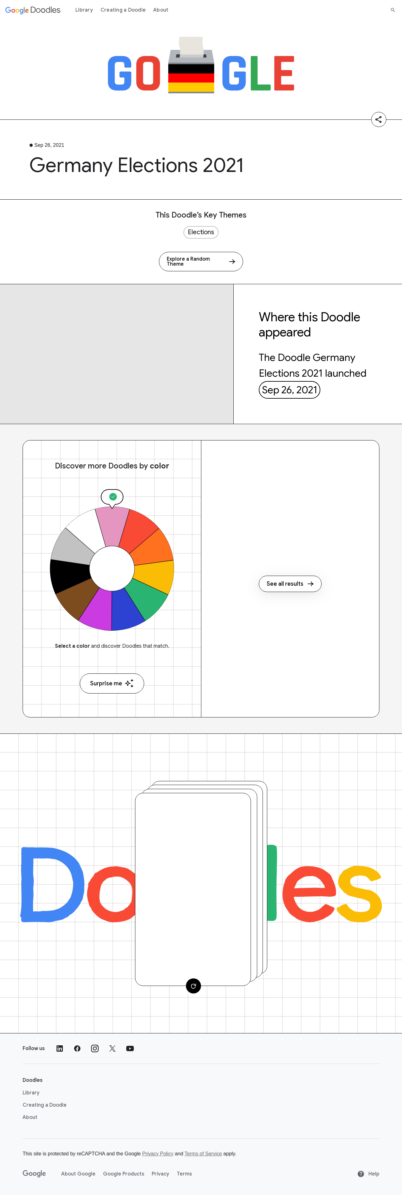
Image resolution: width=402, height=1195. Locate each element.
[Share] (378, 119)
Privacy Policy (158, 1153)
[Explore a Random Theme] (201, 261)
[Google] (34, 1174)
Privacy (160, 1174)
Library (84, 10)
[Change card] (193, 985)
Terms (184, 1174)
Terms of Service (203, 1153)
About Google (78, 1174)
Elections (201, 232)
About (160, 10)
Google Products (123, 1174)
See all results (290, 583)
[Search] (392, 10)
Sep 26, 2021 (290, 390)
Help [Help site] (368, 1174)
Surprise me (112, 683)
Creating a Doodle (123, 10)
